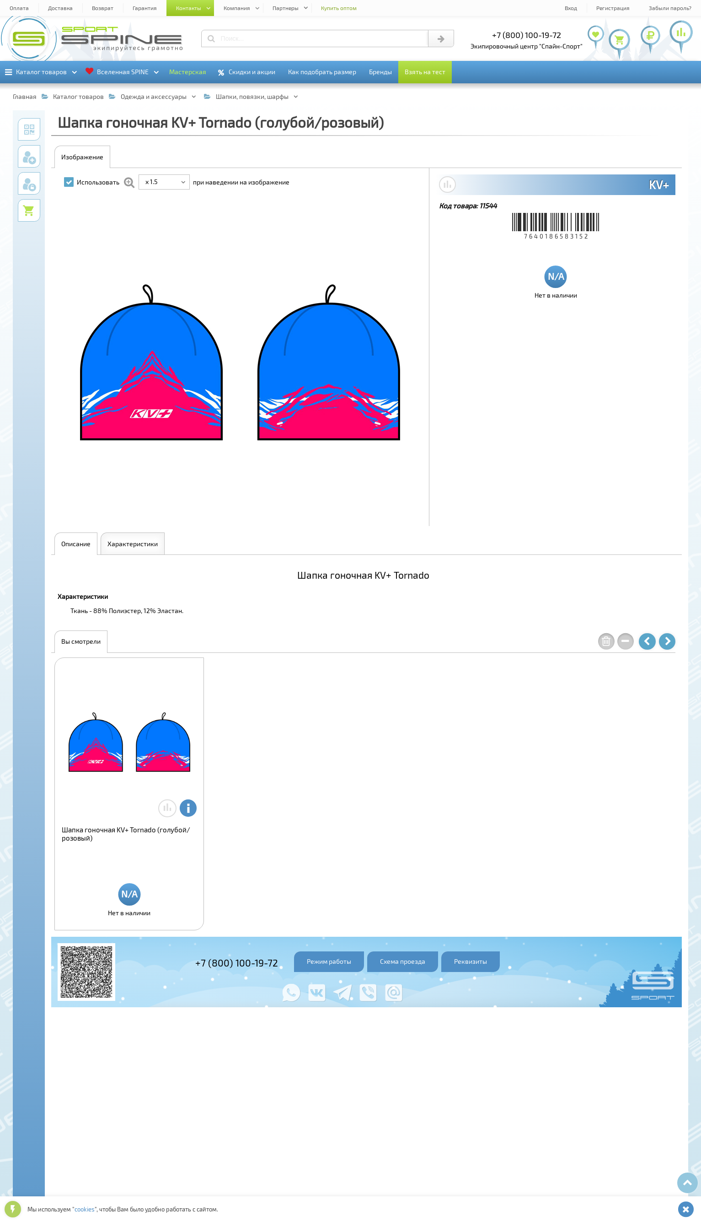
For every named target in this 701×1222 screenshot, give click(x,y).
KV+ (659, 184)
